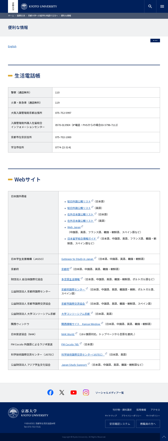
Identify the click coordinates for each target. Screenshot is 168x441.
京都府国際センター (73, 289)
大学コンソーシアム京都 (75, 314)
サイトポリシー (153, 415)
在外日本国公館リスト (80, 214)
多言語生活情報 (70, 279)
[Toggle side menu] (155, 40)
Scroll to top (164, 437)
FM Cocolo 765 (70, 344)
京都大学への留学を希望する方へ (43, 15)
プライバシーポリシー (131, 415)
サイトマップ (111, 415)
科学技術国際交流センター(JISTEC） (83, 354)
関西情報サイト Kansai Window (81, 324)
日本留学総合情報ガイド (82, 238)
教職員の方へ (148, 424)
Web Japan (74, 227)
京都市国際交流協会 (73, 303)
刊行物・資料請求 (122, 409)
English (12, 46)
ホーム (11, 15)
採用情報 (141, 409)
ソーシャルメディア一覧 (109, 392)
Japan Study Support (74, 365)
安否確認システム (119, 424)
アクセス (155, 409)
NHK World (68, 334)
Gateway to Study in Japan (77, 259)
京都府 (65, 269)
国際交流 (21, 15)
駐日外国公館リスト (79, 201)
